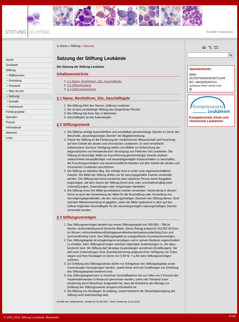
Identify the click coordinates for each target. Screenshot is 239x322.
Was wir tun (16, 90)
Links (9, 137)
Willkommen (17, 75)
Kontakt (212, 31)
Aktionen (11, 132)
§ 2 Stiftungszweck (79, 85)
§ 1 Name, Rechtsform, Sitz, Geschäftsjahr (94, 81)
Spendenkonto (200, 69)
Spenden (12, 117)
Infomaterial (13, 127)
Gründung (15, 80)
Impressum (226, 31)
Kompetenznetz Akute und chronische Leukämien (209, 119)
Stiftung (11, 70)
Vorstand (14, 85)
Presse (10, 122)
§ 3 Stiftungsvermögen (81, 89)
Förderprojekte (15, 111)
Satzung (14, 96)
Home (10, 59)
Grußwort (12, 64)
